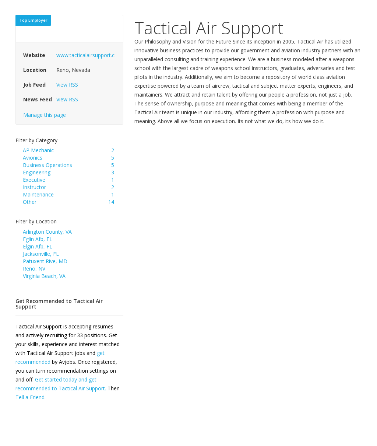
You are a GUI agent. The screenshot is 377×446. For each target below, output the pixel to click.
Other (29, 201)
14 (111, 201)
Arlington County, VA (47, 231)
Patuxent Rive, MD (45, 261)
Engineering (36, 172)
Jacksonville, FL (41, 253)
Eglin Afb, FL (37, 239)
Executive (34, 179)
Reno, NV (34, 268)
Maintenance (38, 194)
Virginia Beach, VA (44, 275)
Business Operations (47, 164)
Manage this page (44, 114)
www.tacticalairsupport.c (85, 55)
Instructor (34, 187)
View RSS (67, 84)
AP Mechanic (38, 150)
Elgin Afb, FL (37, 246)
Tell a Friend (30, 397)
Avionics (32, 157)
